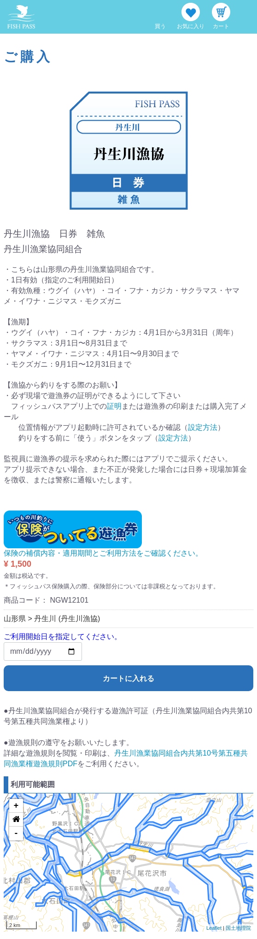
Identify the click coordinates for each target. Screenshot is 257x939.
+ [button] (16, 805)
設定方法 (202, 427)
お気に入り (190, 26)
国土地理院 (238, 928)
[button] (16, 820)
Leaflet (214, 928)
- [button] (16, 833)
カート (221, 26)
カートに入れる (128, 678)
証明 (114, 406)
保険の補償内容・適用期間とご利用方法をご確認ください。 (103, 553)
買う (160, 26)
